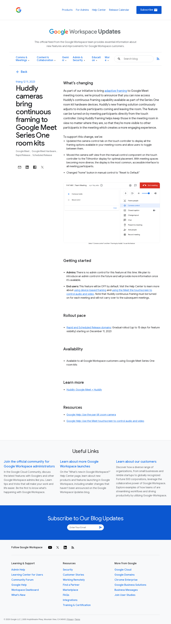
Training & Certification (77, 605)
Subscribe (149, 10)
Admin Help (18, 569)
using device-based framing (90, 290)
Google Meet (23, 151)
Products (67, 10)
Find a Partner (71, 585)
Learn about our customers (136, 462)
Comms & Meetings (22, 59)
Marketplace (70, 590)
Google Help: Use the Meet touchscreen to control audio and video (105, 421)
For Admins (82, 10)
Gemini (65, 59)
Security (68, 569)
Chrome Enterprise (126, 579)
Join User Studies (124, 595)
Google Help (19, 585)
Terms (77, 619)
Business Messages (126, 590)
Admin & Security (79, 59)
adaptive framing (116, 91)
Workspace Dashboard (25, 590)
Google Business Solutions (130, 585)
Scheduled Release (42, 155)
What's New (18, 595)
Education (96, 59)
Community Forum (22, 579)
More (107, 59)
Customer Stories (73, 574)
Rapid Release (23, 155)
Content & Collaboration (46, 59)
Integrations (70, 600)
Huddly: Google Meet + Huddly (84, 389)
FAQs (66, 595)
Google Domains (124, 574)
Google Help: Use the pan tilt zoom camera (91, 414)
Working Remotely (74, 579)
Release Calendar (119, 10)
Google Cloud (122, 569)
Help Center (99, 10)
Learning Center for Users (27, 574)
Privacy (70, 619)
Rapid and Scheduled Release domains (88, 327)
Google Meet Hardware (44, 151)
